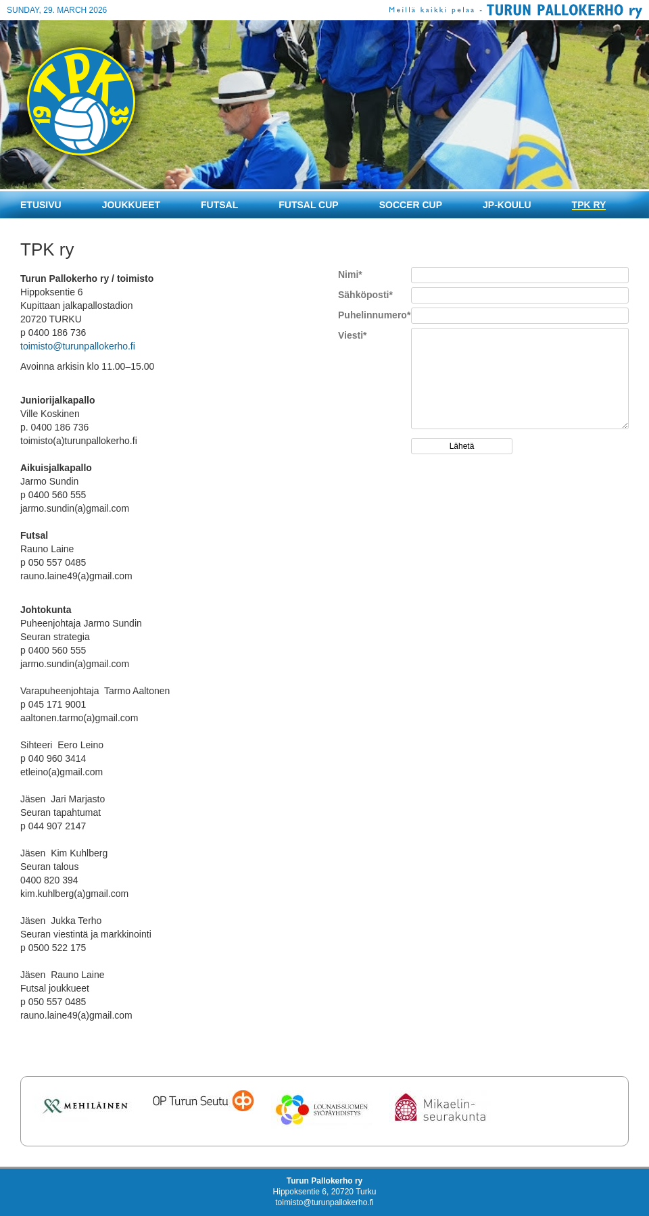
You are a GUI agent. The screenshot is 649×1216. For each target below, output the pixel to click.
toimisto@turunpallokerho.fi (77, 346)
